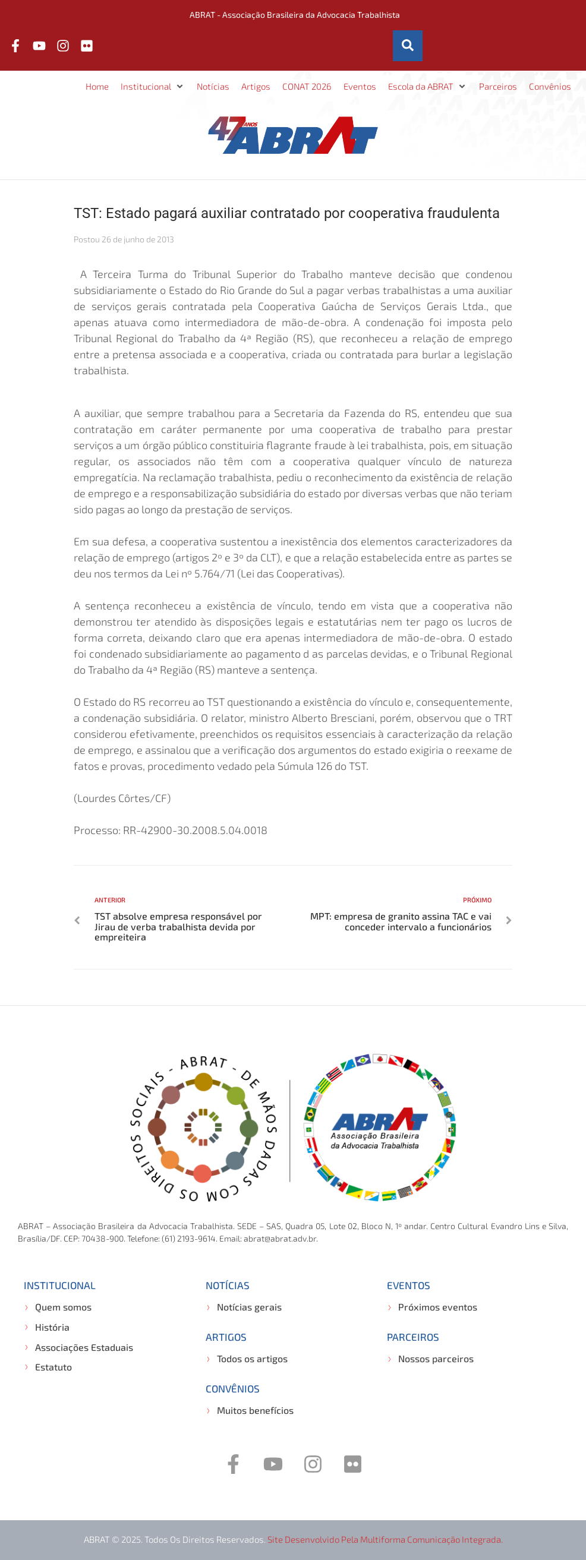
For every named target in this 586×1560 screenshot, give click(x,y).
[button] (153, 86)
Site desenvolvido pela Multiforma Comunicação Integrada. (385, 1539)
